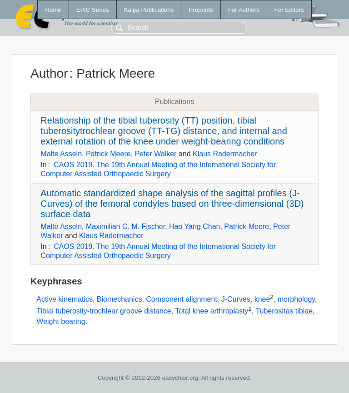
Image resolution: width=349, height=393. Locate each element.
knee (262, 299)
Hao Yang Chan (194, 226)
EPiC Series (92, 9)
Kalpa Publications (149, 9)
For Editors (289, 9)
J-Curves (235, 299)
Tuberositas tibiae (284, 311)
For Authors (243, 9)
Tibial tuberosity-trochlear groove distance (103, 311)
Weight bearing (60, 321)
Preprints (201, 9)
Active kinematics (64, 299)
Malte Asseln (61, 154)
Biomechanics (119, 299)
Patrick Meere (108, 154)
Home (53, 9)
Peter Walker (156, 154)
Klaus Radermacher (225, 154)
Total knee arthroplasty (211, 311)
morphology (296, 299)
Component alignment (181, 299)
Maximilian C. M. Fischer (125, 226)
